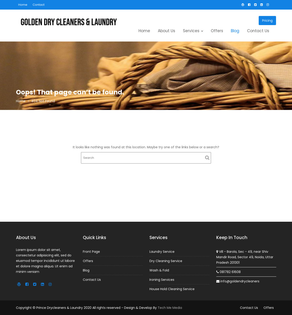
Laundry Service (162, 252)
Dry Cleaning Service (166, 261)
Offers (217, 31)
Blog (235, 31)
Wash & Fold (159, 270)
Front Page (91, 251)
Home (22, 5)
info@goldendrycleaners (237, 281)
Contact (38, 5)
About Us (166, 31)
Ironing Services (162, 279)
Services (191, 31)
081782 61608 (228, 271)
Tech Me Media (170, 307)
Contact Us (258, 31)
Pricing (267, 20)
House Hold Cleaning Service (172, 288)
